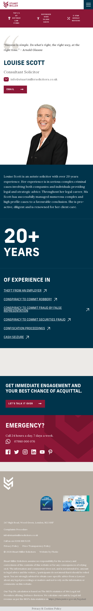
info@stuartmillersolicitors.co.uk (21, 535)
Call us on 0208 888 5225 (17, 541)
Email (15, 89)
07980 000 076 (24, 441)
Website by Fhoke (48, 552)
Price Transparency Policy (36, 546)
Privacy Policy (11, 546)
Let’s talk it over (25, 404)
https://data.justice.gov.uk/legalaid (67, 599)
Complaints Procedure (16, 529)
